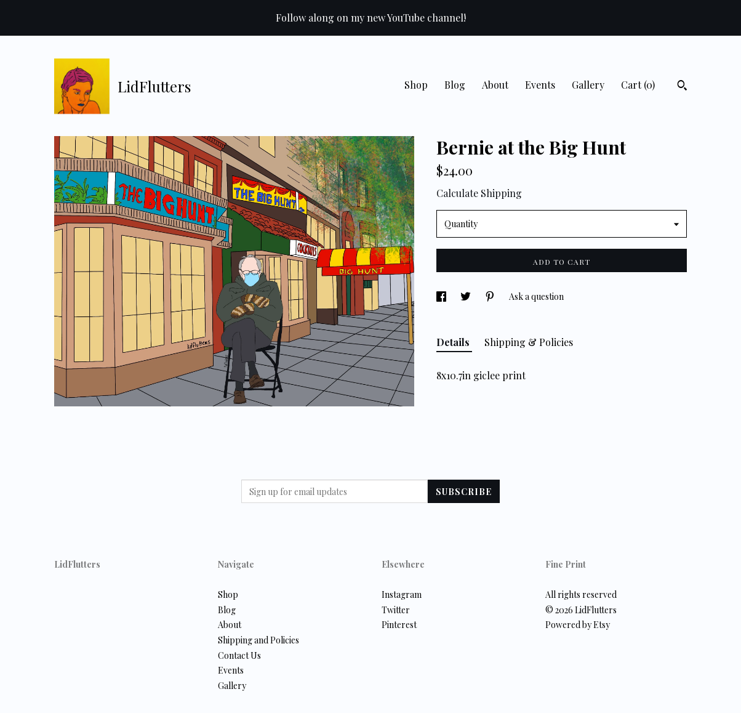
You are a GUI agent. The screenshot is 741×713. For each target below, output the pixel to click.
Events (540, 84)
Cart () (638, 84)
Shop (416, 84)
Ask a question (536, 296)
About (495, 84)
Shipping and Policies (258, 640)
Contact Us (239, 655)
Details (454, 342)
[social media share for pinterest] (491, 296)
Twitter (396, 610)
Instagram (402, 594)
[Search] (682, 87)
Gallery (588, 84)
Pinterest (399, 624)
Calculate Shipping (479, 193)
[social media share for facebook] (442, 296)
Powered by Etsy (577, 624)
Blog (454, 84)
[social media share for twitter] (466, 296)
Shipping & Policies (528, 342)
